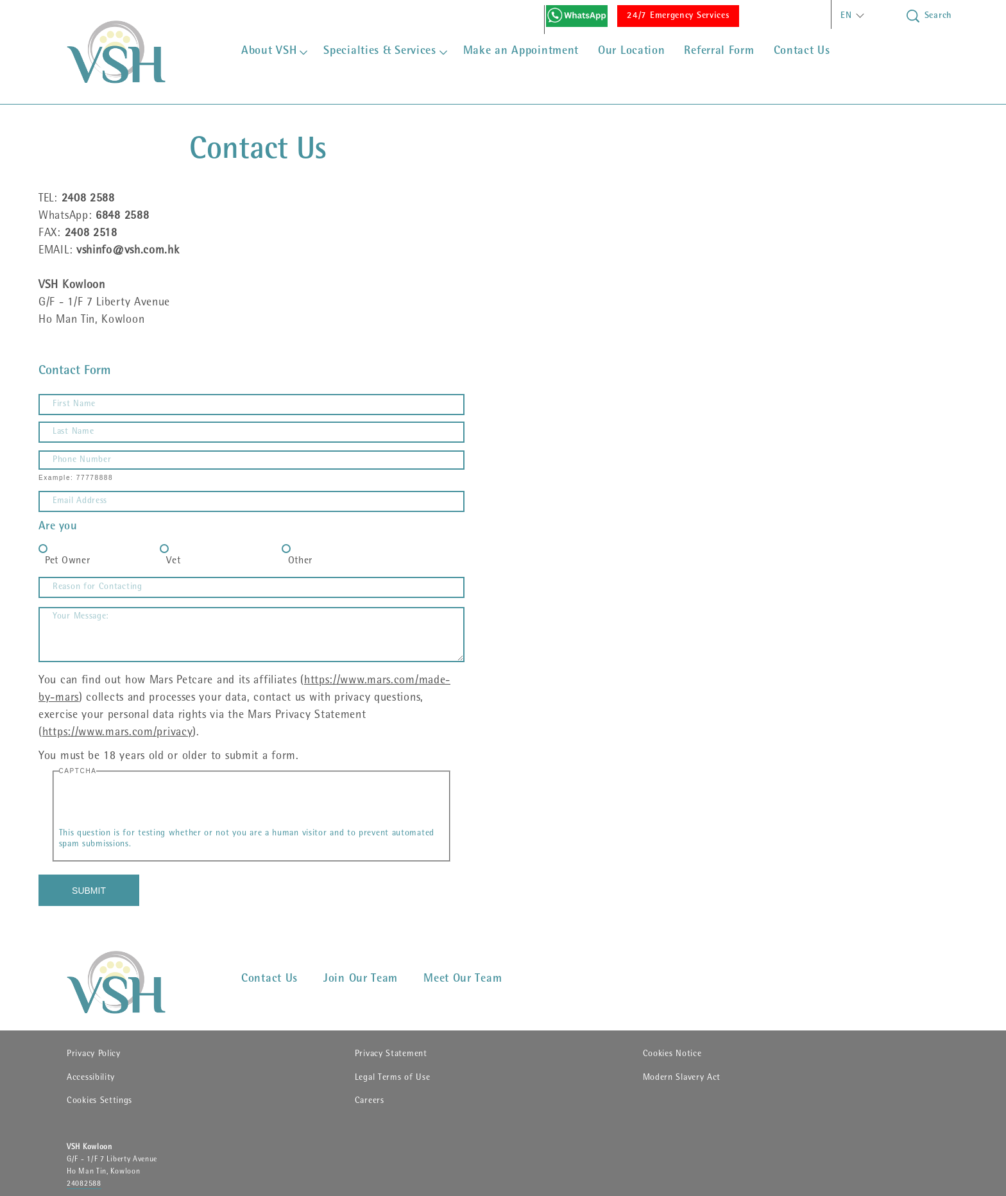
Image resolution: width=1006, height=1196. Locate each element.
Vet (173, 561)
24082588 (84, 1184)
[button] (851, 16)
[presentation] (156, 803)
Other (300, 561)
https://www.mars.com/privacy (117, 733)
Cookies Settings (99, 1101)
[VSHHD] (135, 982)
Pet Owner (67, 561)
